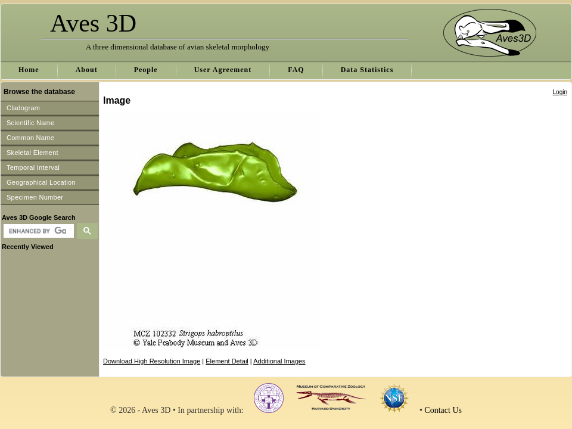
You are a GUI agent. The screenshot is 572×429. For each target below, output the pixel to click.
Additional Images (279, 361)
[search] (37, 231)
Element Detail (227, 361)
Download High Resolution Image (151, 361)
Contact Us (443, 410)
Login (560, 92)
